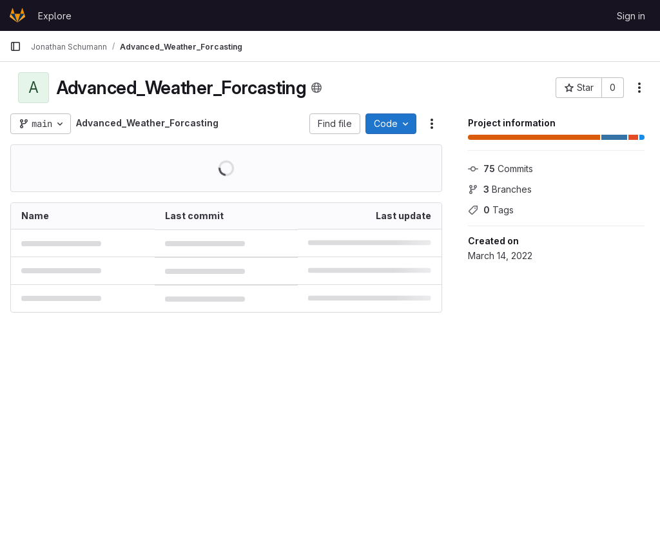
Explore (55, 15)
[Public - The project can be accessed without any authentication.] (316, 88)
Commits (500, 168)
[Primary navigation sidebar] (15, 46)
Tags (491, 209)
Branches (500, 189)
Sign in (631, 15)
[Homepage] (17, 15)
